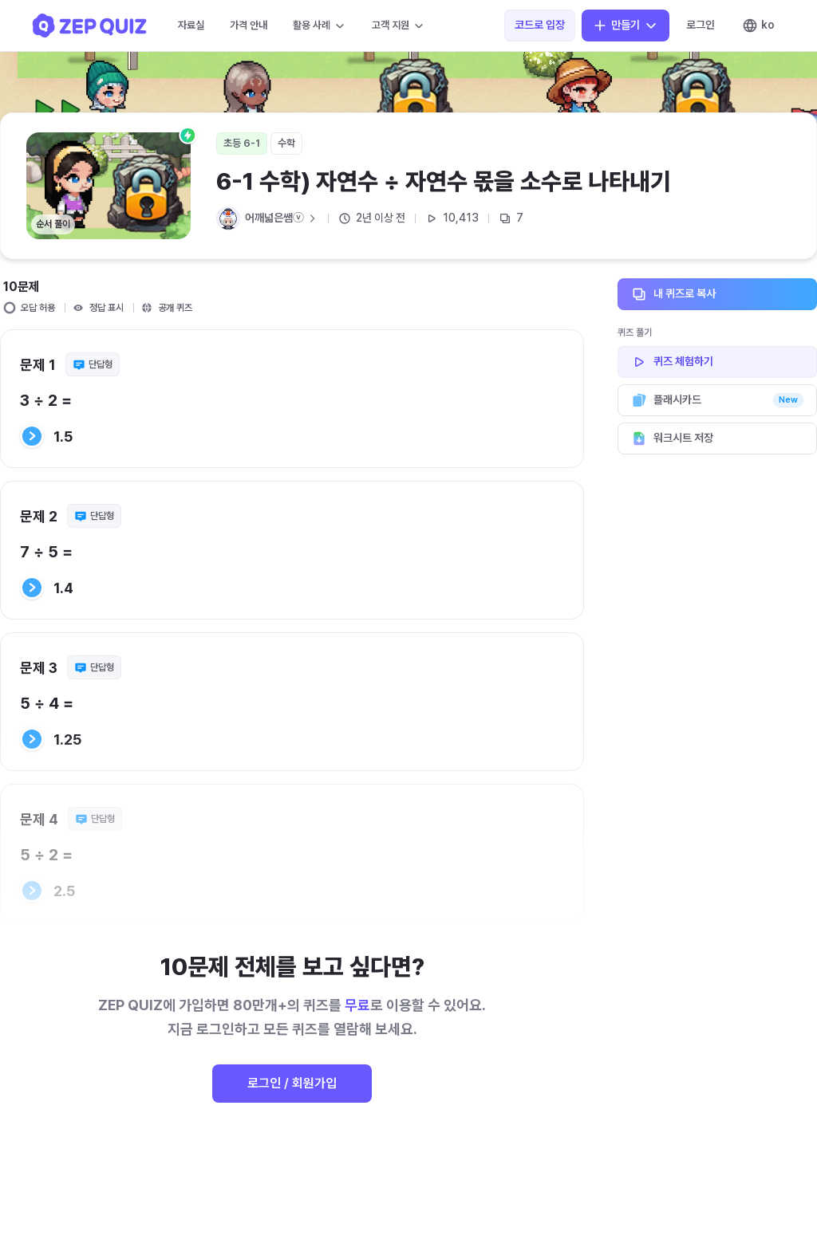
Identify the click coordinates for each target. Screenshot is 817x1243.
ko (758, 25)
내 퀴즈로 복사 (717, 294)
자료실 (191, 25)
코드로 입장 (540, 24)
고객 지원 (398, 25)
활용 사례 (319, 25)
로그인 (700, 24)
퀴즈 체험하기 (717, 362)
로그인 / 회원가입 (292, 1083)
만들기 (625, 25)
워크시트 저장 (717, 438)
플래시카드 (717, 400)
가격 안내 (248, 25)
